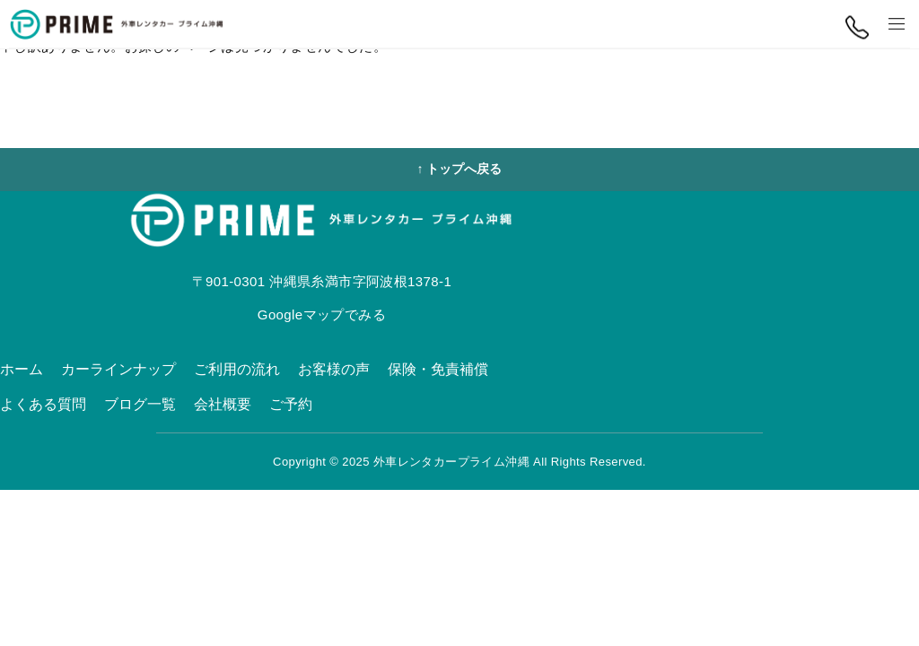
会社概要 (222, 404)
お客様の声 (334, 369)
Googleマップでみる (322, 314)
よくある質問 (43, 404)
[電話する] (856, 27)
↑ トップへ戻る (460, 169)
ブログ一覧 (140, 404)
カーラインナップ (118, 369)
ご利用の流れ (237, 369)
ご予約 (290, 404)
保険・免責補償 (438, 369)
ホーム (21, 369)
